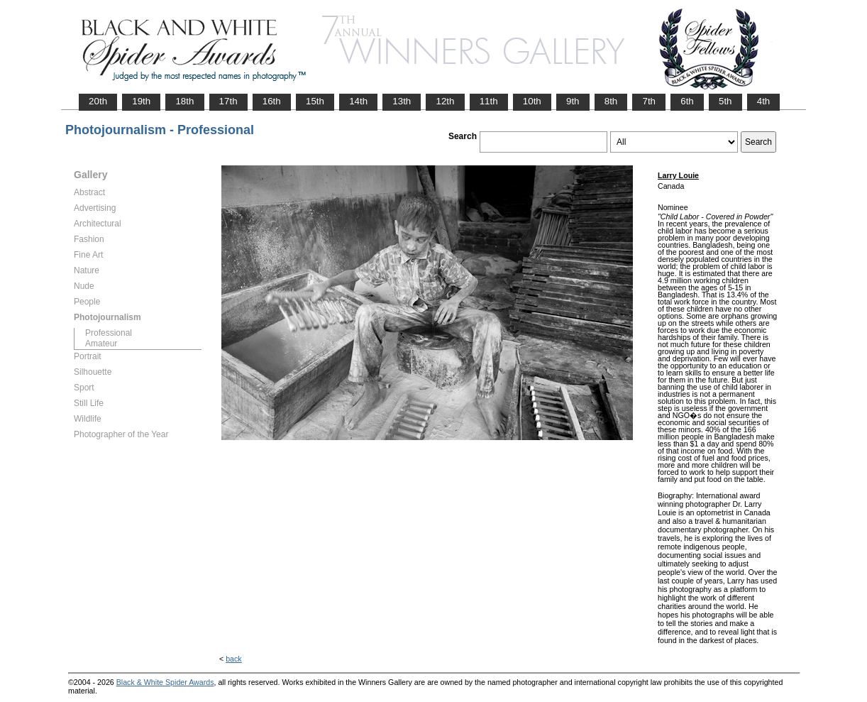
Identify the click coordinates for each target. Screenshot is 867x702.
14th (358, 101)
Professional (108, 333)
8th (611, 101)
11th (489, 101)
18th (184, 101)
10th (532, 101)
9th (572, 101)
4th (763, 101)
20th (98, 101)
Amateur (101, 344)
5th (725, 101)
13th (402, 101)
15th (315, 101)
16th (272, 101)
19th (141, 101)
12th (445, 101)
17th (228, 101)
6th (687, 101)
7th (648, 101)
